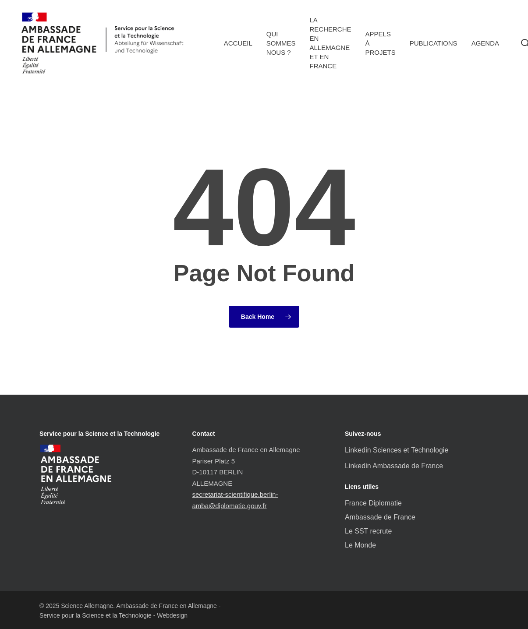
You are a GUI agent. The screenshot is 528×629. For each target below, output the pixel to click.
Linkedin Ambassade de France (394, 466)
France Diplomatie (373, 503)
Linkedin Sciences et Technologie (396, 450)
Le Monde (360, 545)
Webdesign (172, 615)
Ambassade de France (380, 517)
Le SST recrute (368, 531)
